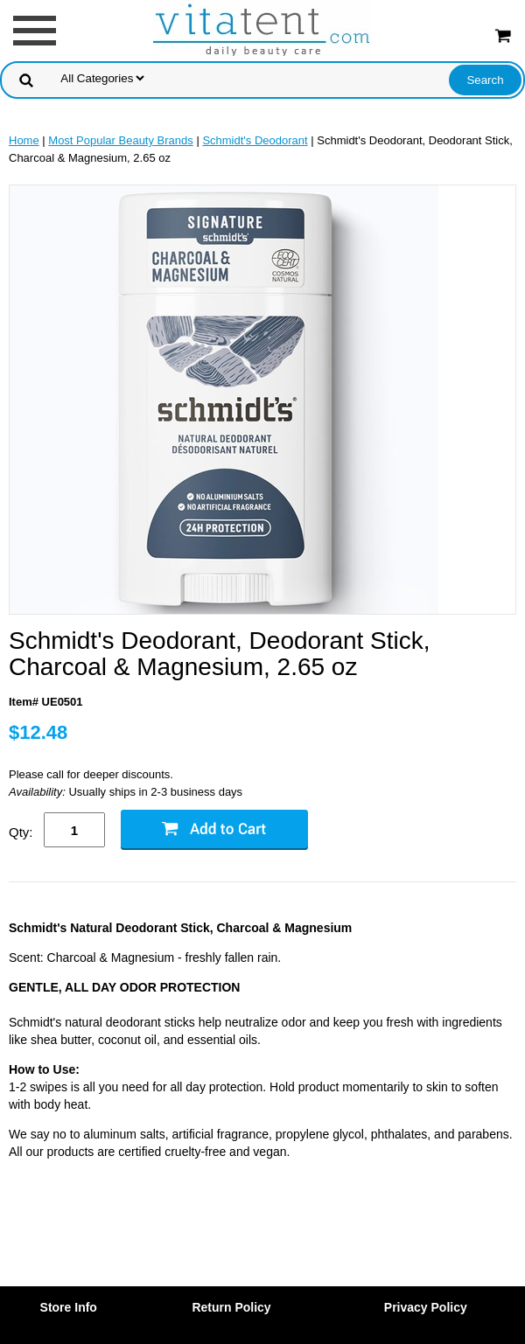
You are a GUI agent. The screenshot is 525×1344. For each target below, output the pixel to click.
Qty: (21, 832)
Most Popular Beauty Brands (120, 140)
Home (24, 140)
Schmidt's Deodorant (254, 140)
